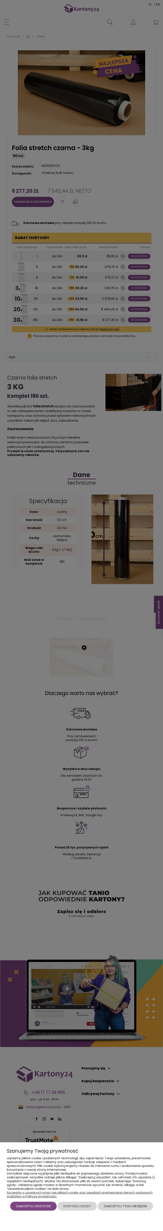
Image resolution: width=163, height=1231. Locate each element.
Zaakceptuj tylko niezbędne (125, 1206)
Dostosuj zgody (77, 1206)
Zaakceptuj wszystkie (33, 1206)
